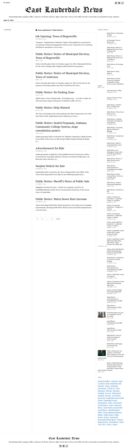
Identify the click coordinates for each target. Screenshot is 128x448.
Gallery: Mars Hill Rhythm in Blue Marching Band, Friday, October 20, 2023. (115, 251)
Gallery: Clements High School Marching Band (114, 291)
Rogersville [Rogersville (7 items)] (114, 417)
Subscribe (59, 25)
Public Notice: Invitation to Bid (115, 191)
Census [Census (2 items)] (107, 386)
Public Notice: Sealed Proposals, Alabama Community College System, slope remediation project (61, 126)
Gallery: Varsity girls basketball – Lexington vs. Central (115, 207)
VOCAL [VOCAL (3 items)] (109, 424)
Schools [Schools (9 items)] (120, 419)
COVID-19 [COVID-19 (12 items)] (111, 388)
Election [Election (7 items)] (109, 391)
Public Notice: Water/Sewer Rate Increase (61, 199)
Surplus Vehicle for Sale (50, 166)
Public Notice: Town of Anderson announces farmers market (114, 337)
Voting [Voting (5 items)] (114, 424)
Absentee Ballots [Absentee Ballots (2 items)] (104, 381)
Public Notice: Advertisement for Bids (114, 306)
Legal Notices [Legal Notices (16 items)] (103, 405)
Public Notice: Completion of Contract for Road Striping (115, 259)
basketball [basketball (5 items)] (114, 383)
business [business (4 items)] (101, 386)
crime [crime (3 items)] (118, 388)
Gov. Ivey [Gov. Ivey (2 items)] (108, 393)
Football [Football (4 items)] (101, 393)
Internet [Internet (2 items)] (108, 395)
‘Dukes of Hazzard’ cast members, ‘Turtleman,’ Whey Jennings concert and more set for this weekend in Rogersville (111, 354)
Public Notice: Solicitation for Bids (115, 34)
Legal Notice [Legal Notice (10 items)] (117, 403)
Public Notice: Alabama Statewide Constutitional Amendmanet (114, 121)
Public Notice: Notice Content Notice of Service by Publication (115, 176)
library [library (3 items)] (100, 407)
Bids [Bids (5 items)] (119, 383)
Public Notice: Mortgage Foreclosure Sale (114, 344)
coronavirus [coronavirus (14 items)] (102, 388)
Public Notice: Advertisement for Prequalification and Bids (114, 167)
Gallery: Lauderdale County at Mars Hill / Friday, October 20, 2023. (115, 232)
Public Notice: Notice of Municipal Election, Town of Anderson (115, 57)
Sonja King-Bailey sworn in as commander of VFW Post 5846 (115, 314)
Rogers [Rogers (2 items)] (106, 417)
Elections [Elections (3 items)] (116, 391)
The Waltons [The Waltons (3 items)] (113, 422)
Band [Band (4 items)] (107, 383)
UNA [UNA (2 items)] (104, 424)
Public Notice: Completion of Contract (115, 137)
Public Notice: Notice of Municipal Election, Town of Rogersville (115, 49)
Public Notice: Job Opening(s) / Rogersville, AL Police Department (114, 152)
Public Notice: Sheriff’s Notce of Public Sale (62, 181)
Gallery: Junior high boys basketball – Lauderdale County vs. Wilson (114, 224)
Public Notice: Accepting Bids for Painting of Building (114, 129)
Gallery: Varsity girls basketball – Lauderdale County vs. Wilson (114, 215)
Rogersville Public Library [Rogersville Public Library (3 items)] (107, 419)
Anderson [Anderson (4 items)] (114, 381)
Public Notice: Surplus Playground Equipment (114, 183)
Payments (67, 25)
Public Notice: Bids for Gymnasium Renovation (114, 144)
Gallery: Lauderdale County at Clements (115, 275)
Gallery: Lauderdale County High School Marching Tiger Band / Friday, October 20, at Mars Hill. (115, 241)
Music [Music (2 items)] (100, 412)
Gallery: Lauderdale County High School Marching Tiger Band (115, 283)
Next (58, 219)
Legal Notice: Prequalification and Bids (114, 322)
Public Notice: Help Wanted (53, 107)
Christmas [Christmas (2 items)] (114, 386)
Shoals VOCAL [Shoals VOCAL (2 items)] (103, 422)
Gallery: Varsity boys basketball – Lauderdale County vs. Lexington (114, 198)
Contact (76, 25)
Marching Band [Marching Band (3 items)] (113, 410)
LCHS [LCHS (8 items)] (110, 403)
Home (51, 25)
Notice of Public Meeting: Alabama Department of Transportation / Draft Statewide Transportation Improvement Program (110, 366)
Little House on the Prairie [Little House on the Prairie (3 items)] (113, 407)
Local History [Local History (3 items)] (103, 410)
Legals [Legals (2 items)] (110, 405)
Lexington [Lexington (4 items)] (117, 405)
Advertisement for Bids (50, 148)
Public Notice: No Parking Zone (55, 92)
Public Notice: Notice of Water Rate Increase (114, 159)
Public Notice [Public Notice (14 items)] (109, 415)
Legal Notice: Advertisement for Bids (114, 329)
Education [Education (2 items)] (101, 391)
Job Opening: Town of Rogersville (56, 36)
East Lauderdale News (64, 10)
